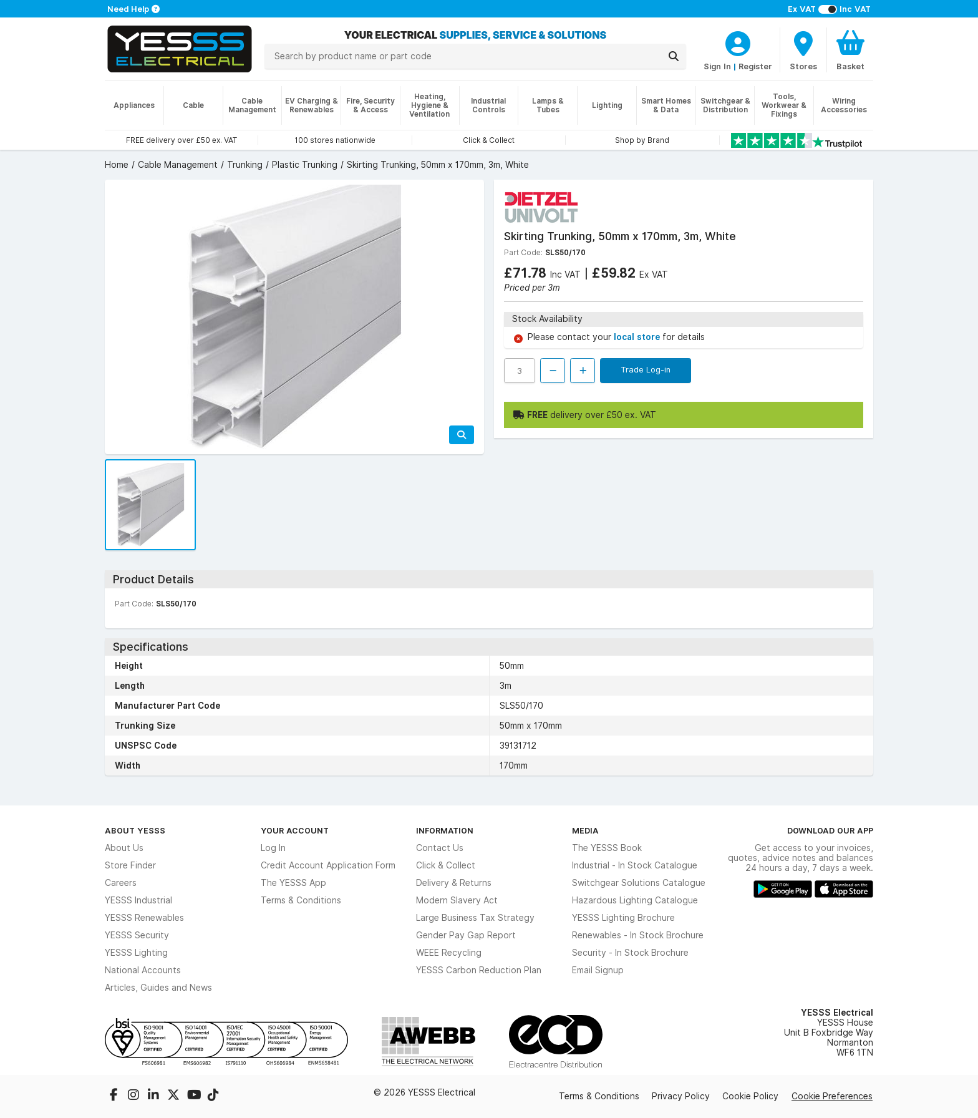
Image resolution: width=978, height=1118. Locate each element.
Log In (273, 848)
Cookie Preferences (832, 1096)
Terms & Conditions (301, 900)
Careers (121, 883)
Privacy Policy (681, 1096)
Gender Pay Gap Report (466, 935)
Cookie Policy (750, 1096)
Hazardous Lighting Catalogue (635, 900)
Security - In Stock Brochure (630, 953)
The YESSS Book (607, 848)
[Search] (673, 56)
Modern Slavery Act (457, 900)
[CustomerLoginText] (738, 41)
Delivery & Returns (453, 883)
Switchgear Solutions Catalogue (638, 883)
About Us (124, 848)
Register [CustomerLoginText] (755, 66)
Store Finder (130, 865)
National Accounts (143, 970)
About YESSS (135, 830)
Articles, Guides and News (158, 988)
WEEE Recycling (449, 953)
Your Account (295, 830)
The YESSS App (293, 883)
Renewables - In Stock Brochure (638, 935)
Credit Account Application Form (328, 865)
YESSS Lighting (136, 953)
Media (585, 830)
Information (444, 830)
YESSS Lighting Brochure (623, 918)
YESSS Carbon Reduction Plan (478, 970)
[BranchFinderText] (803, 49)
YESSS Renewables (144, 918)
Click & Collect (445, 865)
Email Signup (598, 970)
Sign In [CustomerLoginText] (717, 66)
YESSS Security (137, 935)
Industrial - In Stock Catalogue (634, 865)
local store (638, 337)
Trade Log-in (646, 369)
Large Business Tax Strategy (475, 918)
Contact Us (439, 848)
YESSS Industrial (138, 900)
